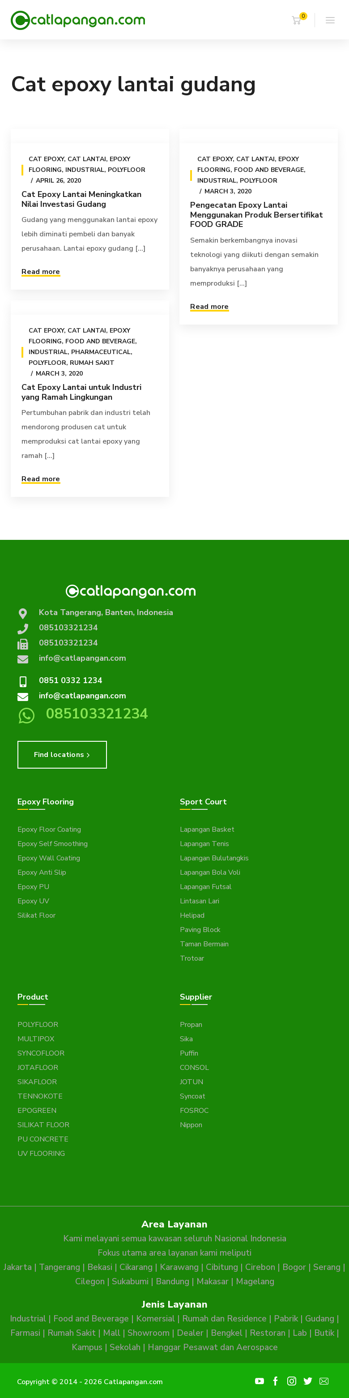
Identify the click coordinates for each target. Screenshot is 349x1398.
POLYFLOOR (37, 1025)
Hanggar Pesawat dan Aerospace (213, 1347)
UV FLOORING (41, 1154)
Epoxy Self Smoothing (52, 844)
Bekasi (99, 1267)
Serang (326, 1267)
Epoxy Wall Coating (48, 858)
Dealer (190, 1333)
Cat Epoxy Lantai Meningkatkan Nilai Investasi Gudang (81, 199)
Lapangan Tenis (204, 844)
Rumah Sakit (92, 363)
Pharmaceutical (101, 352)
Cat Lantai (87, 159)
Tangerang (59, 1267)
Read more (40, 272)
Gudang (319, 1319)
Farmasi (25, 1333)
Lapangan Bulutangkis (214, 858)
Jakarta (18, 1267)
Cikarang (136, 1267)
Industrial (84, 170)
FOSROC (194, 1111)
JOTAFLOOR (37, 1068)
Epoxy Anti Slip (41, 872)
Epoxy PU (33, 887)
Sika (186, 1039)
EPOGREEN (36, 1111)
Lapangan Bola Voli (210, 872)
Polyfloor (126, 170)
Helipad (192, 915)
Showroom (149, 1333)
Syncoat (192, 1096)
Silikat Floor (36, 915)
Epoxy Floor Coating (49, 829)
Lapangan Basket (207, 829)
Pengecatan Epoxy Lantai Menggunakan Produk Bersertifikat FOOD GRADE (256, 215)
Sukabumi (130, 1281)
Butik (324, 1333)
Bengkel (227, 1333)
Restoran (267, 1333)
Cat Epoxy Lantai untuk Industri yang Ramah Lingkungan (81, 392)
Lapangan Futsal (206, 887)
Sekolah (125, 1347)
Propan (191, 1025)
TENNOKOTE (40, 1096)
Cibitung (222, 1267)
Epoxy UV (33, 901)
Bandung (172, 1281)
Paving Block (200, 930)
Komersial (155, 1319)
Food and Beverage (269, 170)
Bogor (294, 1267)
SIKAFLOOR (37, 1082)
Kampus (87, 1347)
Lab (300, 1333)
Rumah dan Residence (224, 1319)
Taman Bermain (204, 944)
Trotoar (192, 958)
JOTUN (191, 1082)
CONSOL (194, 1068)
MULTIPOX (35, 1039)
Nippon (191, 1125)
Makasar (212, 1281)
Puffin (189, 1053)
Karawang (179, 1267)
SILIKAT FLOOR (43, 1125)
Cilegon (90, 1281)
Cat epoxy (46, 159)
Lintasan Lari (199, 901)
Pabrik (286, 1319)
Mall (111, 1333)
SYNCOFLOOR (40, 1053)
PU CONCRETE (42, 1139)
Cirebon (260, 1267)
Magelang (255, 1281)
